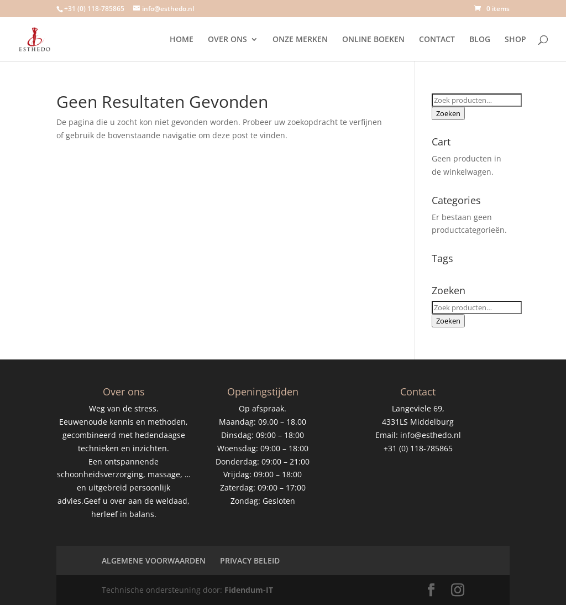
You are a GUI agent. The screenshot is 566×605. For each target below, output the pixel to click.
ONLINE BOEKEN (373, 39)
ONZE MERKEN (300, 39)
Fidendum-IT (248, 590)
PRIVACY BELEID (250, 560)
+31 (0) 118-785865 (94, 8)
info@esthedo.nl (430, 435)
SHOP (515, 39)
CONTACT (437, 39)
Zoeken (448, 113)
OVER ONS (227, 39)
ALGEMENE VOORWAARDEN (154, 560)
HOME (181, 39)
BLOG (479, 39)
